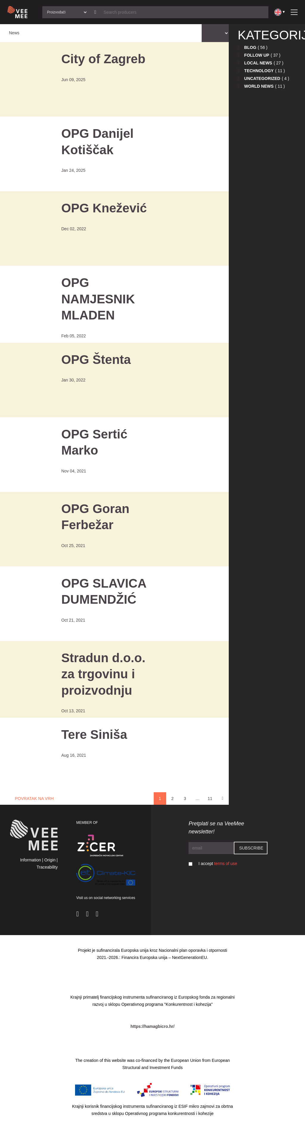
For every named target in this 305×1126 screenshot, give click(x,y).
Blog (250, 47)
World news (259, 86)
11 (210, 798)
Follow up (256, 55)
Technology (259, 70)
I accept (217, 863)
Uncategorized (262, 78)
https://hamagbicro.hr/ (152, 1026)
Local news (258, 63)
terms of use (225, 863)
